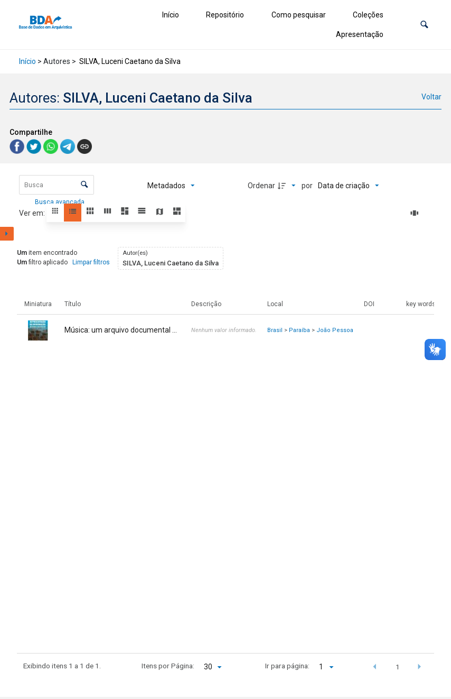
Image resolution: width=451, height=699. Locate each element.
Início (170, 15)
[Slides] (416, 213)
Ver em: (32, 213)
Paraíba (299, 330)
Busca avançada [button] (60, 202)
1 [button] (398, 667)
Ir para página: (287, 665)
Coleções (368, 15)
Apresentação (359, 34)
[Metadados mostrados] (171, 185)
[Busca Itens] (56, 185)
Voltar (431, 97)
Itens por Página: (168, 665)
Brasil (275, 330)
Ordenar (261, 185)
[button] (424, 24)
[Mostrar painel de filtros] (7, 234)
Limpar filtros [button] (91, 262)
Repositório (225, 15)
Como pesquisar (298, 15)
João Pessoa (334, 330)
